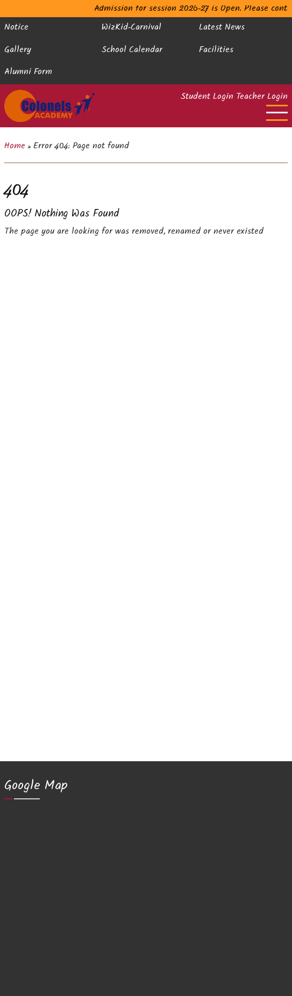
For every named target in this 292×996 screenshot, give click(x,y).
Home (14, 147)
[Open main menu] (277, 113)
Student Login (207, 97)
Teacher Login (262, 97)
